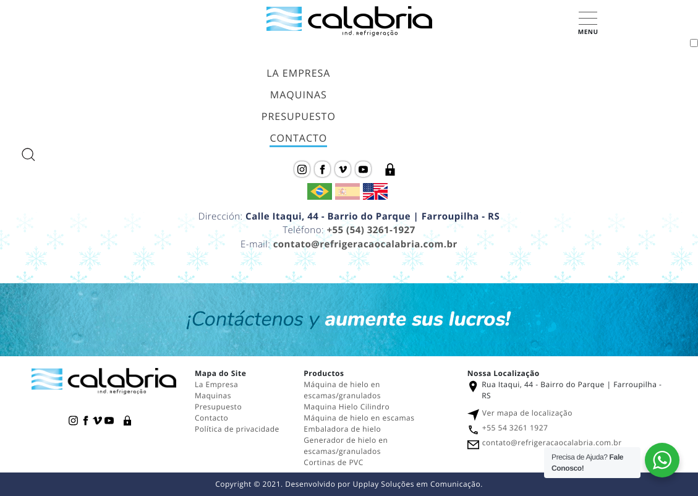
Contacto (298, 138)
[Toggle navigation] (694, 43)
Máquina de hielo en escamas (359, 418)
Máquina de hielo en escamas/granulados (342, 390)
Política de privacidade (237, 429)
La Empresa (298, 73)
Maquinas (298, 94)
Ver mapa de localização (527, 413)
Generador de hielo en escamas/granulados (346, 445)
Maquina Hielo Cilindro (346, 406)
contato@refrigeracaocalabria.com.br (365, 244)
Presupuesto (299, 116)
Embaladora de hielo (342, 429)
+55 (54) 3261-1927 (370, 230)
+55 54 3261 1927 (515, 427)
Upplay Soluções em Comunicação (417, 484)
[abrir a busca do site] (28, 154)
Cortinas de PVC (333, 462)
